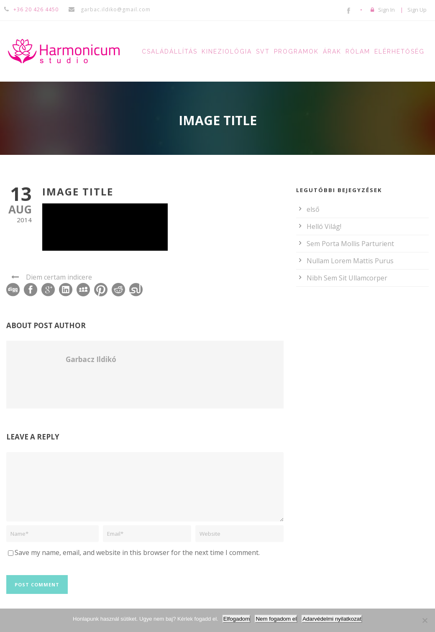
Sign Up (417, 9)
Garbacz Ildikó (91, 359)
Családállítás (169, 51)
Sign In (386, 9)
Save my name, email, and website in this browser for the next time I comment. (137, 552)
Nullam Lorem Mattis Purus (350, 260)
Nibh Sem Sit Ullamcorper (347, 278)
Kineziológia (227, 51)
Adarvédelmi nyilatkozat (331, 619)
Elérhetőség (399, 51)
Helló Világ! (324, 226)
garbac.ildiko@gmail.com (115, 9)
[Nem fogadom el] (424, 620)
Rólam (357, 51)
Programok (296, 51)
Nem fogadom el (276, 619)
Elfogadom (236, 619)
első (313, 209)
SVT (263, 51)
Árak (332, 51)
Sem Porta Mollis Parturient (350, 243)
